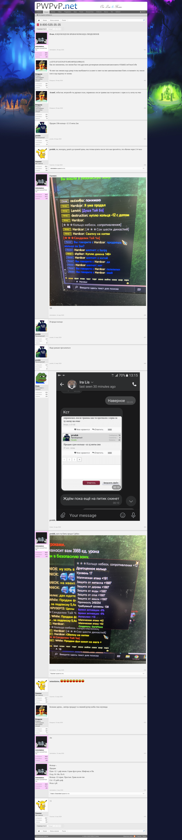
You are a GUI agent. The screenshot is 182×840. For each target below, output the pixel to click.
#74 (145, 790)
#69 (145, 527)
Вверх (144, 836)
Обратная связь (128, 836)
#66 (145, 315)
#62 (145, 80)
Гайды (60, 12)
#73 (145, 753)
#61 (145, 49)
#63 (145, 108)
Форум (46, 12)
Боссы (106, 12)
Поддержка (67, 12)
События (98, 12)
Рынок (81, 12)
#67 (145, 337)
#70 (145, 670)
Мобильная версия (42, 836)
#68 (145, 363)
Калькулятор (89, 12)
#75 (145, 816)
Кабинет (118, 12)
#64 (145, 139)
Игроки (53, 12)
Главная (39, 12)
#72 (145, 722)
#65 (145, 165)
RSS (134, 836)
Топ (112, 12)
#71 (145, 696)
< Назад (49, 29)
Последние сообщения (44, 15)
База (75, 12)
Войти (143, 12)
